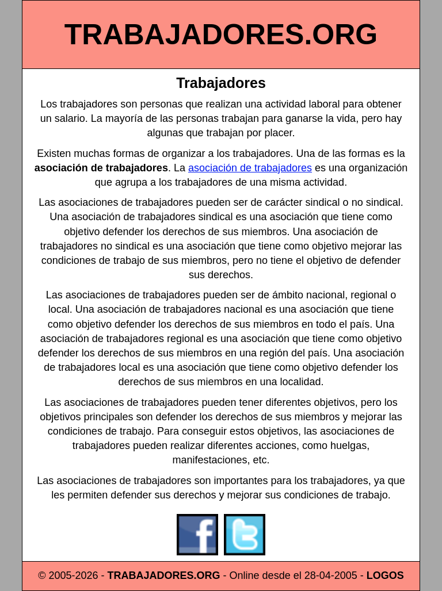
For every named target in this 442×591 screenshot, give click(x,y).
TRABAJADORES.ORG (221, 34)
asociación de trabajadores (250, 168)
